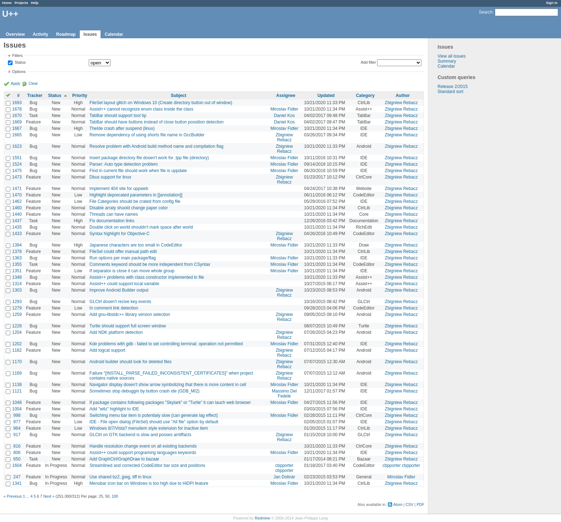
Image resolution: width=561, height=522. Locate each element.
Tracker (35, 95)
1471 (17, 188)
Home (7, 3)
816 (16, 446)
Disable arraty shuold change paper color (128, 207)
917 (16, 434)
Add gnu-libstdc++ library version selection (129, 314)
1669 (17, 122)
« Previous (13, 496)
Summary (447, 61)
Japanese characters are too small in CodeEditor (135, 245)
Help (35, 3)
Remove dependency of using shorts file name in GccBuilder (147, 134)
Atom (397, 504)
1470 (17, 194)
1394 (17, 245)
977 (16, 421)
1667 (17, 128)
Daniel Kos (284, 115)
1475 (17, 170)
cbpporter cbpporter (284, 468)
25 (101, 496)
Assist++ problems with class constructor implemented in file (146, 277)
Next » (48, 496)
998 (16, 415)
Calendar (114, 34)
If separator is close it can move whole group (131, 270)
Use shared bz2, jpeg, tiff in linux (120, 476)
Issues (90, 34)
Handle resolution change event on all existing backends (143, 446)
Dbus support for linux (110, 177)
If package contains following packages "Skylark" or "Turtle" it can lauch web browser (170, 402)
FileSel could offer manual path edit (123, 251)
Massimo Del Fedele (284, 394)
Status (20, 62)
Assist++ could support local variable (124, 283)
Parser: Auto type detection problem (123, 164)
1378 (17, 251)
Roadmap (66, 34)
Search (485, 12)
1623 (17, 146)
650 (16, 459)
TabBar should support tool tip (117, 115)
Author (403, 95)
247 (16, 476)
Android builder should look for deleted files (130, 361)
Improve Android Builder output (118, 290)
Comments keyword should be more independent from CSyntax (149, 264)
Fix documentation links (111, 220)
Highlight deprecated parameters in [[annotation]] (135, 194)
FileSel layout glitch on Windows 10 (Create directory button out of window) (160, 102)
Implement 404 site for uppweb (118, 188)
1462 (17, 201)
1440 (17, 214)
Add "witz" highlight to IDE (114, 408)
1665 (17, 134)
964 (16, 428)
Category (365, 95)
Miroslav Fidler (284, 109)
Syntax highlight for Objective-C (119, 233)
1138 (17, 384)
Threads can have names (113, 214)
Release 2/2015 (453, 86)
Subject (178, 95)
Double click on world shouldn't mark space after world (141, 227)
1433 (17, 233)
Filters (17, 55)
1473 (17, 177)
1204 (17, 332)
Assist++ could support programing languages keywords (142, 452)
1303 (17, 290)
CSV (409, 504)
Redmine (262, 518)
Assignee (285, 95)
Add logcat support (107, 350)
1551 (17, 157)
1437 (17, 220)
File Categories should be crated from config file (134, 201)
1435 (17, 227)
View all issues (451, 56)
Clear (33, 83)
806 (16, 452)
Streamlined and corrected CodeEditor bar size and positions (147, 465)
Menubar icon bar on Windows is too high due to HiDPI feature (148, 483)
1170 (17, 361)
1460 (17, 207)
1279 (17, 308)
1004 (17, 408)
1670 (17, 115)
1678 (17, 109)
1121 (17, 391)
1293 (17, 301)
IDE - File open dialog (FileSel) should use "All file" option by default (153, 421)
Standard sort (450, 91)
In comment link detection (113, 308)
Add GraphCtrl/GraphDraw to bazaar (124, 459)
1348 (17, 277)
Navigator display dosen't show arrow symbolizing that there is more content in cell (167, 384)
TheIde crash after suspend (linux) (122, 128)
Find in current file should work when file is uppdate (138, 170)
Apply (15, 83)
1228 (17, 325)
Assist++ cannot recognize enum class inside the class (141, 109)
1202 (17, 343)
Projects (21, 3)
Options (18, 71)
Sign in (551, 3)
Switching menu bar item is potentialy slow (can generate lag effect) (153, 415)
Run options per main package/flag (122, 257)
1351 (17, 270)
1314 (17, 283)
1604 (17, 465)
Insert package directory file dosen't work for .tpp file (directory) (149, 157)
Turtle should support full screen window (127, 325)
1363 (17, 257)
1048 (17, 402)
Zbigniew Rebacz (401, 102)
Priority (79, 95)
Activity (40, 34)
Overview (15, 34)
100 (115, 496)
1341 (17, 483)
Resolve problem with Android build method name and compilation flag (156, 146)
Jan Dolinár (284, 476)
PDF (420, 504)
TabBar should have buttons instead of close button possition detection (156, 122)
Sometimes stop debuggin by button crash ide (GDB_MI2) (144, 391)
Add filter (368, 62)
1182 (17, 350)
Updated (326, 95)
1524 (17, 164)
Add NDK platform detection (116, 332)
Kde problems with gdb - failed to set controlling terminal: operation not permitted (166, 343)
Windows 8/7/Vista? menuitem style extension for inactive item (148, 428)
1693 (17, 102)
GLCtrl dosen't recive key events (120, 301)
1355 (17, 264)
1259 (17, 314)
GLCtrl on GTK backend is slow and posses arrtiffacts (140, 434)
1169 (17, 373)
